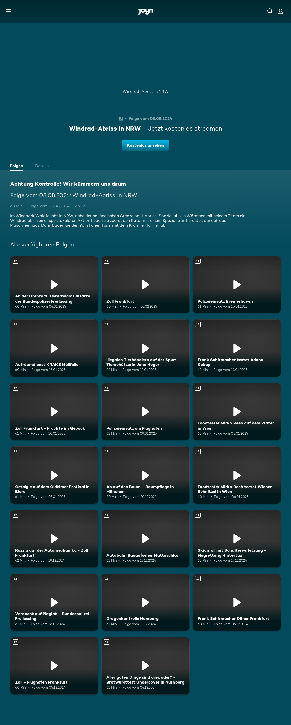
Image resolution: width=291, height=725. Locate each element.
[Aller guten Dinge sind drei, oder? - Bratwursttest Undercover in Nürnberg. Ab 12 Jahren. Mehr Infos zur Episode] (145, 666)
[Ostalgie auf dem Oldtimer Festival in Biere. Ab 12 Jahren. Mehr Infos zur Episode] (54, 475)
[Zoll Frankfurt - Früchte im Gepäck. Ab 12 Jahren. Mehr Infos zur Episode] (54, 412)
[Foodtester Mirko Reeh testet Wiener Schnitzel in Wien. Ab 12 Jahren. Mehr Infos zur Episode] (237, 475)
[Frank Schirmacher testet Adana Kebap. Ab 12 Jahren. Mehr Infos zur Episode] (237, 348)
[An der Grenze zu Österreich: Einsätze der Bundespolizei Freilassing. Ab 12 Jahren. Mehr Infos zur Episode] (54, 285)
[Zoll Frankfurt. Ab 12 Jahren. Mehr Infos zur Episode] (145, 285)
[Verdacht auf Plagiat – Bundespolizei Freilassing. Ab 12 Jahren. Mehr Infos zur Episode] (54, 602)
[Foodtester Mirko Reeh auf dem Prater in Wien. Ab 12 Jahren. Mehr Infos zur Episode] (237, 412)
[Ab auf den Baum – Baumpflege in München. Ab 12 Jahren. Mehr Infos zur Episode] (145, 475)
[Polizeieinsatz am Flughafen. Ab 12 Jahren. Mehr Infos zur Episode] (145, 412)
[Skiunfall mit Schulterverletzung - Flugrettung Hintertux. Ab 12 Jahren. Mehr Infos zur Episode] (237, 539)
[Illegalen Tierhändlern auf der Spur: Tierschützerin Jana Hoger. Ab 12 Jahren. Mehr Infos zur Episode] (145, 348)
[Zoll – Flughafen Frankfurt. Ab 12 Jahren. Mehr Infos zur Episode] (54, 666)
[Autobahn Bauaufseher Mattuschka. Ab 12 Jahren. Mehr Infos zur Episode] (145, 539)
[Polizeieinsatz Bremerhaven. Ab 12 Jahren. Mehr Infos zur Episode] (237, 285)
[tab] (18, 166)
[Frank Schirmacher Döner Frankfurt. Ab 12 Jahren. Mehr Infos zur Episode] (237, 602)
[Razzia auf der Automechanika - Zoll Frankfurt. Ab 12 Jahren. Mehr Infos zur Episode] (54, 539)
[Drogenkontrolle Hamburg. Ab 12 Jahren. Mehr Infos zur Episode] (145, 602)
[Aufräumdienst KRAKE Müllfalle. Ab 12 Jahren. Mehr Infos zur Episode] (54, 348)
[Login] (280, 11)
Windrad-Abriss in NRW (146, 91)
